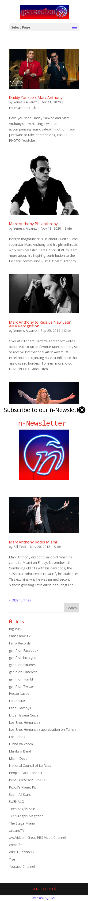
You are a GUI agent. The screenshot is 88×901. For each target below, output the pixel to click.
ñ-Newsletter (44, 423)
